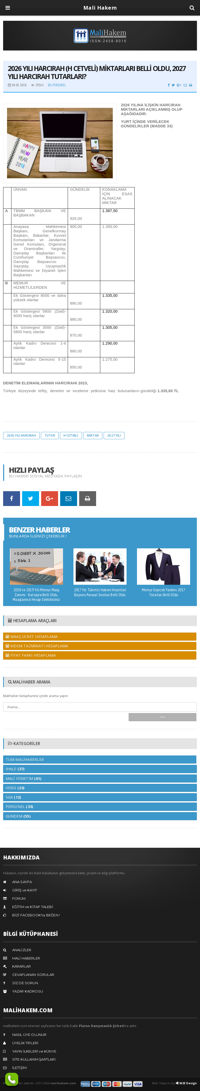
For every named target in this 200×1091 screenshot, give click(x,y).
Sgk (13, 797)
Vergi (15, 787)
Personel (57, 85)
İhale (15, 768)
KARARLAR (21, 966)
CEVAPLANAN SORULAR (33, 974)
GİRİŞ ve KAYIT (24, 890)
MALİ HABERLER (26, 958)
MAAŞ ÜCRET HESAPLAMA (32, 636)
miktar (93, 435)
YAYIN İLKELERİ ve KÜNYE (34, 1051)
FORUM (19, 898)
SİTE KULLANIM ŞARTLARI (33, 1059)
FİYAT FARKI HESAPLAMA (31, 655)
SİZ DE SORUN (25, 983)
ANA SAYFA (22, 882)
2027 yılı (114, 435)
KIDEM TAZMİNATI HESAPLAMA (37, 645)
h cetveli (71, 435)
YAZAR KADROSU (27, 991)
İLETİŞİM (19, 1068)
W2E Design (186, 1083)
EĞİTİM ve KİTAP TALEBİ (32, 907)
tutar (50, 435)
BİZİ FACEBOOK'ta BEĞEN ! (36, 915)
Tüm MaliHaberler (25, 759)
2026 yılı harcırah (21, 435)
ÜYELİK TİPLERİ (25, 1043)
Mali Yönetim (24, 778)
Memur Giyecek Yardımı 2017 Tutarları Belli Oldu (163, 592)
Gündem (18, 816)
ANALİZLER (22, 950)
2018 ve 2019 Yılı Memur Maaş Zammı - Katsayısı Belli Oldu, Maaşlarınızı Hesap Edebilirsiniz (36, 594)
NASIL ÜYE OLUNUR (29, 1035)
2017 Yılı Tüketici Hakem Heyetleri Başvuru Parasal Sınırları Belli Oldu (100, 592)
